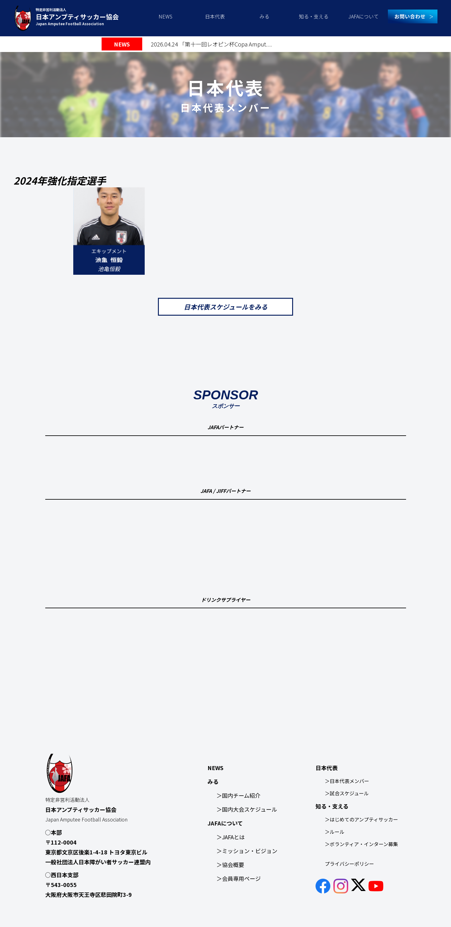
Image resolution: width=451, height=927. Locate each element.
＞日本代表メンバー (347, 781)
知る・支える (313, 16)
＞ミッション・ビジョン (246, 851)
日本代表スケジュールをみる (226, 306)
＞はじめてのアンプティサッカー (361, 819)
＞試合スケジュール (347, 793)
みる (264, 16)
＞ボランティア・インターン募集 (361, 844)
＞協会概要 (230, 865)
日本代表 (215, 16)
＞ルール (334, 831)
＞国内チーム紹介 (238, 795)
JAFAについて (363, 16)
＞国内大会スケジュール (246, 809)
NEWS (165, 16)
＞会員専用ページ (238, 878)
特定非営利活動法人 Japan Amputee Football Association (77, 16)
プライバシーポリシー (349, 863)
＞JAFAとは (230, 837)
